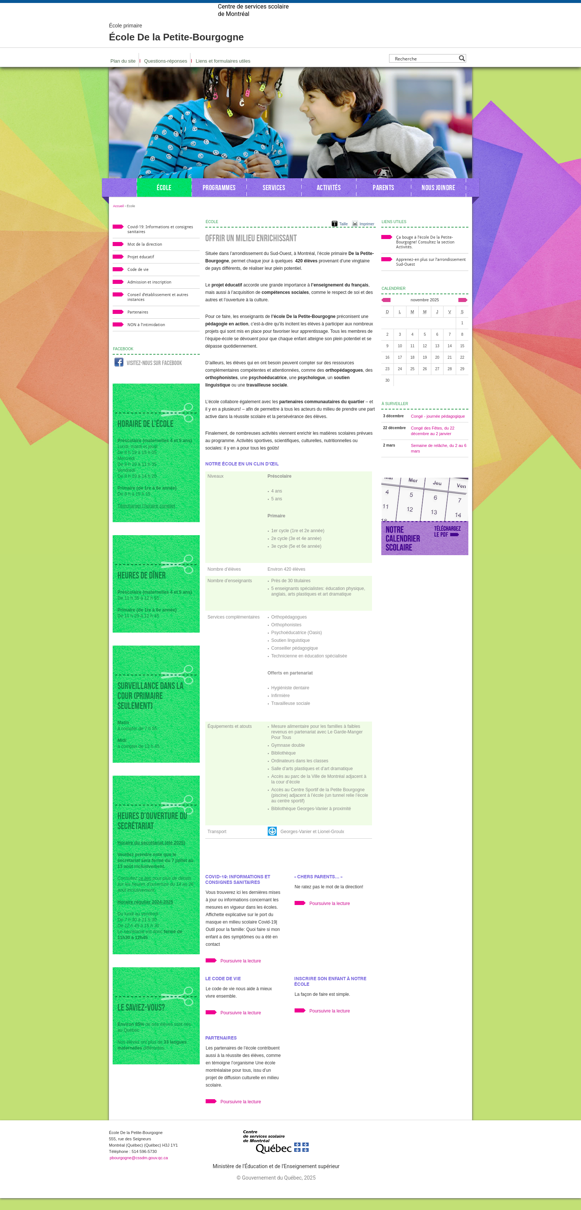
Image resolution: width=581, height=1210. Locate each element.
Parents (383, 199)
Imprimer (367, 236)
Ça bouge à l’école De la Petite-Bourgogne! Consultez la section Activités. (425, 254)
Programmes (219, 199)
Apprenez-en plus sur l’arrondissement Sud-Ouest (431, 274)
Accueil (118, 218)
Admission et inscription (149, 294)
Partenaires (221, 1049)
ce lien (145, 890)
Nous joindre (438, 199)
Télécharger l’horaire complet (146, 517)
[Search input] (425, 70)
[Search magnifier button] (462, 70)
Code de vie (138, 281)
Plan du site (123, 73)
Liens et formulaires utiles (223, 73)
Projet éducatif (140, 268)
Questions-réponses (165, 73)
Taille (343, 236)
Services (274, 199)
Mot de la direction (144, 256)
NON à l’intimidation (146, 336)
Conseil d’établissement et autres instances (157, 309)
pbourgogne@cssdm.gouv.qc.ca (139, 1169)
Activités (329, 199)
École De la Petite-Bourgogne (176, 44)
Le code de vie (223, 990)
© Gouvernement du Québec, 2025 (275, 1190)
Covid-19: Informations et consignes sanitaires (237, 891)
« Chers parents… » (318, 888)
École (164, 199)
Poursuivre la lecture (240, 972)
